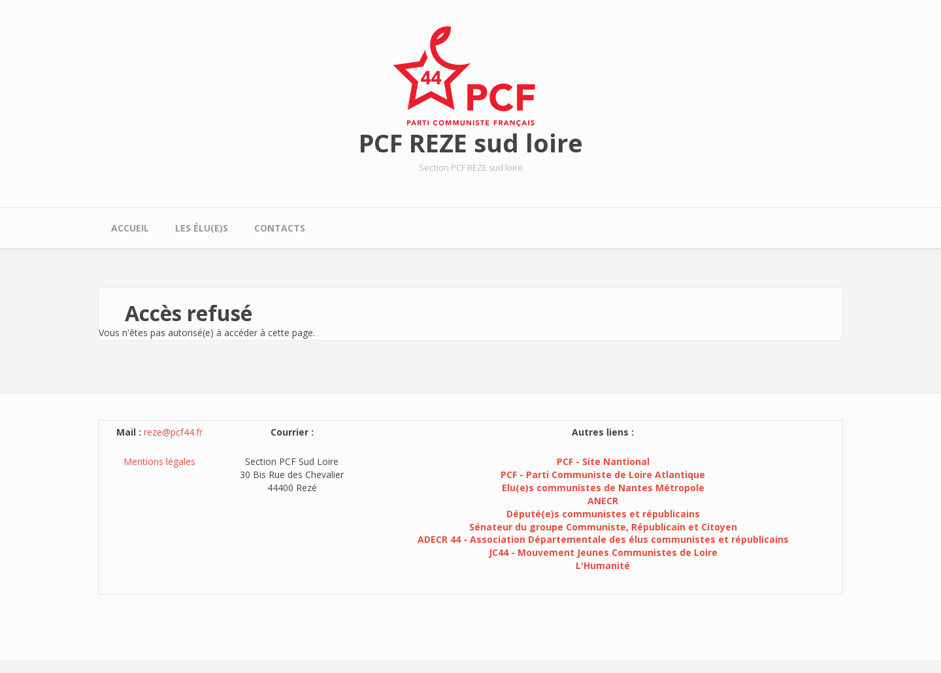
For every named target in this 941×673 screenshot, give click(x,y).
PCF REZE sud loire (471, 142)
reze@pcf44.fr (173, 432)
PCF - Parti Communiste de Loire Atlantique (603, 474)
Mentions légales (159, 461)
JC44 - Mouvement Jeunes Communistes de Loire (603, 552)
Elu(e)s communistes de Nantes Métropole (603, 487)
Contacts (279, 228)
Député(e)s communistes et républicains (603, 514)
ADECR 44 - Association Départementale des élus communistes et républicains (603, 539)
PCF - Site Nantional (603, 461)
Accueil (130, 228)
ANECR (602, 500)
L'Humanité (603, 565)
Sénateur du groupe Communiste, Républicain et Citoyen (603, 527)
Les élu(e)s (201, 228)
